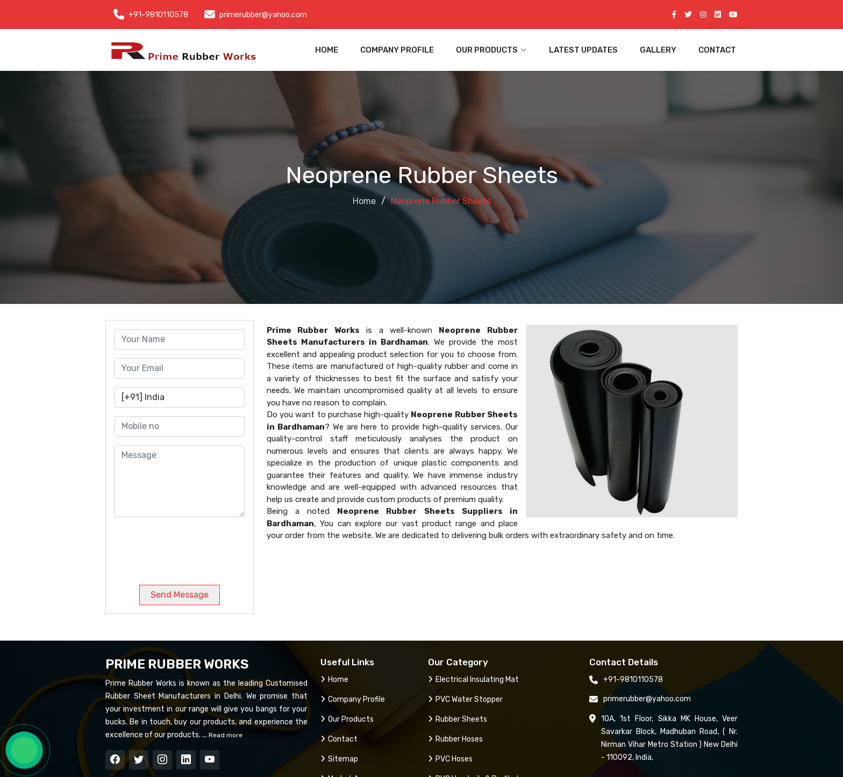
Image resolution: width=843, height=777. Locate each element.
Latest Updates (583, 50)
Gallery (658, 50)
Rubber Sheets (457, 719)
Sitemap (339, 759)
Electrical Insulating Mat (473, 680)
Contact (717, 50)
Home (326, 50)
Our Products (347, 719)
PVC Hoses (450, 759)
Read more (224, 735)
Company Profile (397, 50)
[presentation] (187, 547)
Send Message (180, 595)
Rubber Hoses (455, 739)
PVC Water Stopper (465, 699)
